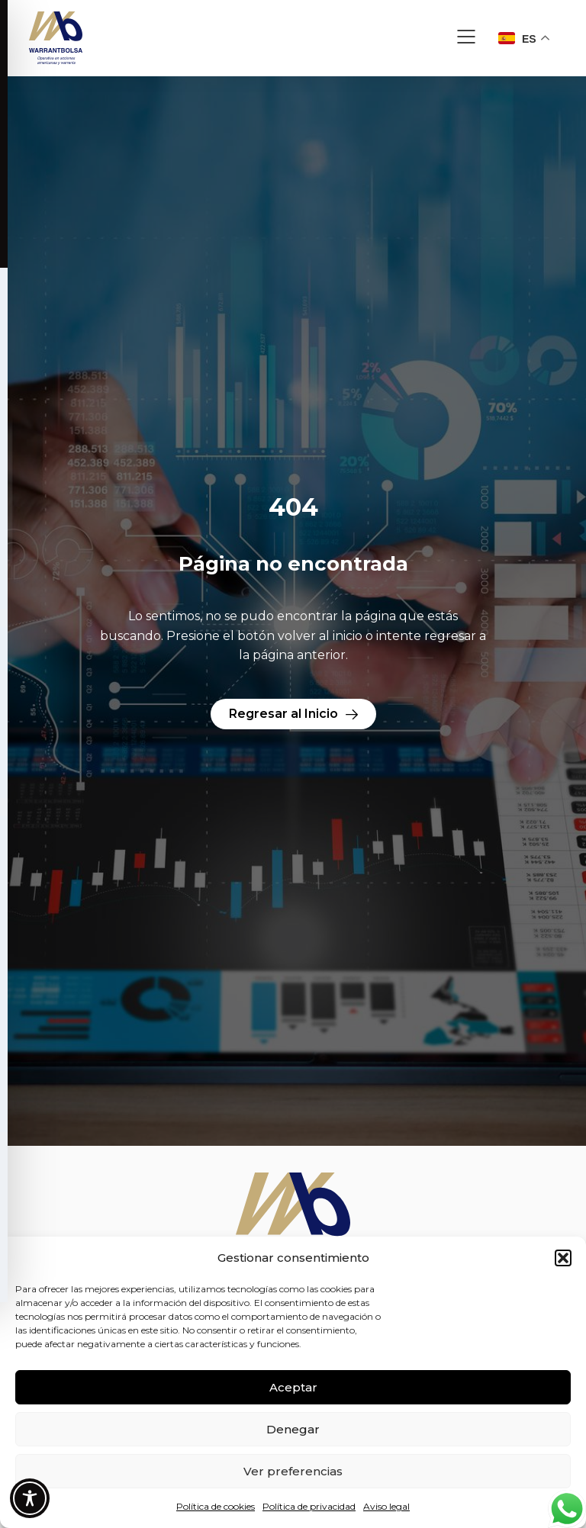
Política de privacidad (309, 1506)
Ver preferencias (293, 1471)
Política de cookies (215, 1506)
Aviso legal (386, 1506)
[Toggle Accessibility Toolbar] (29, 1498)
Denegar (293, 1429)
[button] (563, 1258)
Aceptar (293, 1387)
